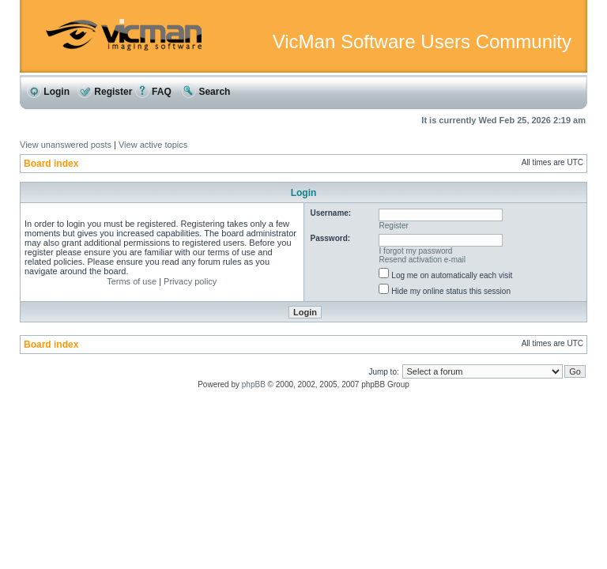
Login (48, 91)
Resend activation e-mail (422, 259)
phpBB (254, 384)
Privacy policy (190, 281)
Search (206, 91)
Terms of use (131, 281)
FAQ (153, 91)
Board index (51, 163)
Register (104, 91)
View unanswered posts (65, 144)
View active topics (153, 144)
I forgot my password (416, 251)
